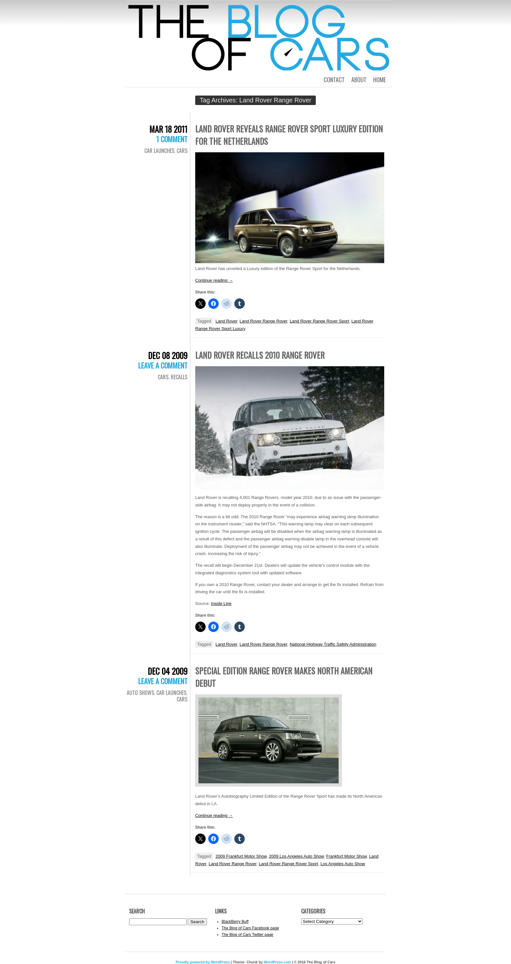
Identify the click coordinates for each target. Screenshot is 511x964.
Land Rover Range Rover (263, 321)
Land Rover (226, 321)
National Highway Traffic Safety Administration (333, 644)
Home (379, 79)
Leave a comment (162, 365)
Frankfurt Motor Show (346, 856)
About (359, 79)
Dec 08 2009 (167, 355)
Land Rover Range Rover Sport (319, 321)
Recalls (179, 377)
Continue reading (214, 280)
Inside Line (221, 603)
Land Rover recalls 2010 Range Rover (260, 355)
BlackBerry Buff (235, 921)
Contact (334, 79)
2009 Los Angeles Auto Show (296, 856)
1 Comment (171, 139)
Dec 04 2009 (167, 671)
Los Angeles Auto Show (342, 863)
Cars (182, 151)
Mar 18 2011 (168, 129)
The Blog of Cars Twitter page (247, 934)
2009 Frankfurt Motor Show (241, 856)
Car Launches (159, 151)
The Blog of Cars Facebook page (250, 928)
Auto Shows (140, 693)
